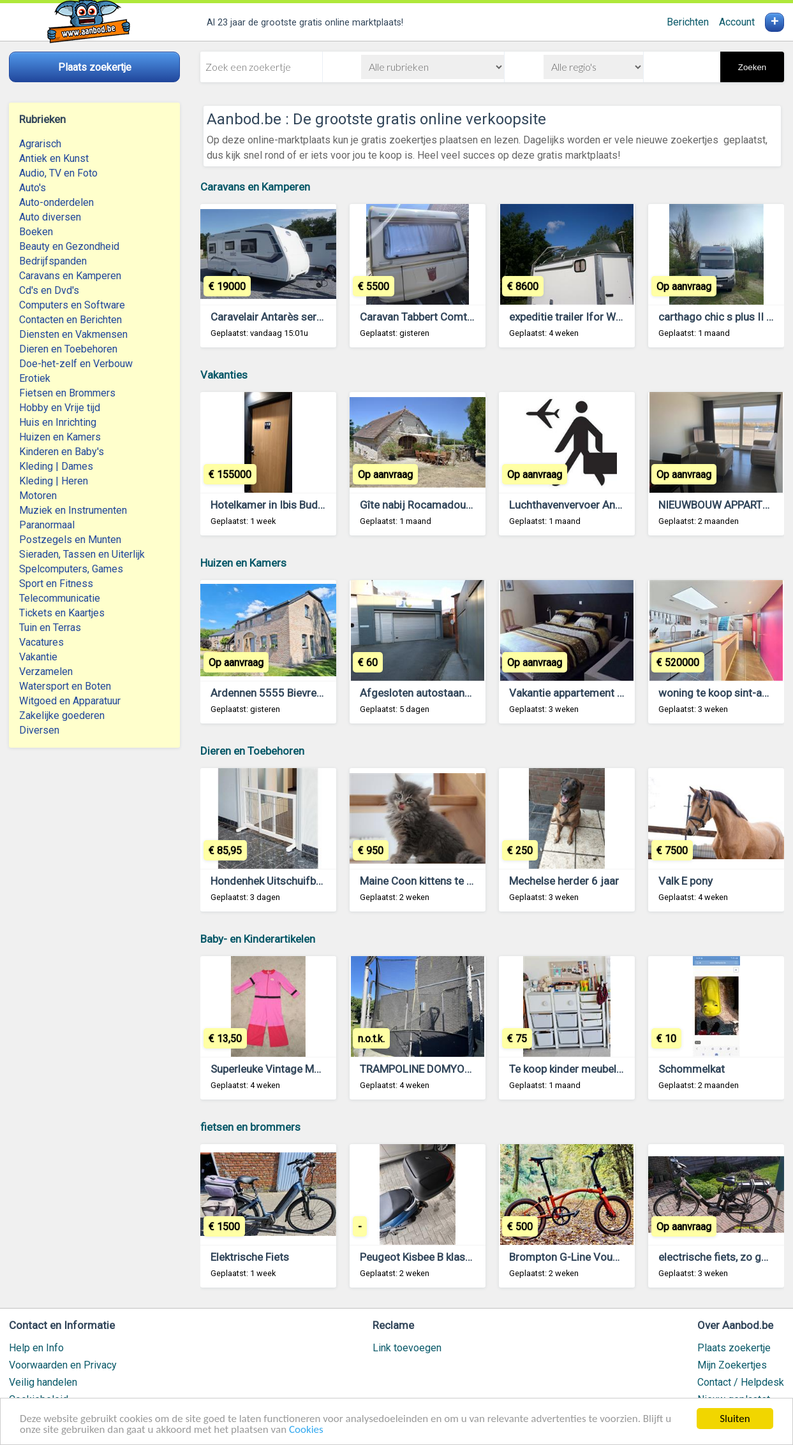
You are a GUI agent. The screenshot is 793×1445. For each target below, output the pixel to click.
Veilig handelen (43, 1382)
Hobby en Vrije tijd (59, 408)
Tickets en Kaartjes (62, 613)
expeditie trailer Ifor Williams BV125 (595, 316)
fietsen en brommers (250, 1127)
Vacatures (41, 642)
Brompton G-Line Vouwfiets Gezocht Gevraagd (622, 1257)
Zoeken (752, 67)
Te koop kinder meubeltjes (572, 1069)
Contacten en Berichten (70, 320)
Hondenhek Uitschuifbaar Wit (280, 881)
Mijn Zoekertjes (732, 1365)
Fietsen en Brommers (67, 393)
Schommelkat (691, 1069)
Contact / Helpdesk (740, 1382)
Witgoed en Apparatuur (70, 701)
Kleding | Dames (56, 466)
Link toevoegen (407, 1348)
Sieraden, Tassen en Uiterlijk (82, 554)
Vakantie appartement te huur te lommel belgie (620, 692)
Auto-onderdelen (56, 202)
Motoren (38, 496)
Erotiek (34, 378)
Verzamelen (46, 671)
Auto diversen (50, 217)
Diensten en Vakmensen (73, 334)
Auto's (32, 188)
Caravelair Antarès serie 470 (278, 316)
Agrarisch (40, 144)
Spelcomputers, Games (71, 569)
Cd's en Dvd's (49, 290)
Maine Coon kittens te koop (425, 881)
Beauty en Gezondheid (69, 246)
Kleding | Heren (53, 481)
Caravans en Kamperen (70, 276)
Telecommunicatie (59, 598)
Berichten (688, 22)
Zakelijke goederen (62, 715)
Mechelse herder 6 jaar (564, 881)
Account (737, 22)
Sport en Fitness (56, 583)
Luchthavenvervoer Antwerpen (581, 504)
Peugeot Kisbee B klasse (418, 1257)
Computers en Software (72, 305)
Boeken (36, 232)
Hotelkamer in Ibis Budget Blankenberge (306, 504)
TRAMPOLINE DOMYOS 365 (426, 1069)
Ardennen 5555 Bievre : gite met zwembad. (314, 692)
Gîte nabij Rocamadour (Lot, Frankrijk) (450, 504)
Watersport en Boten (65, 686)
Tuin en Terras (50, 627)
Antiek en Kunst (54, 158)
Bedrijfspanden (53, 261)
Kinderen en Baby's (61, 452)
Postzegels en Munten (70, 540)
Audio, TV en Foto (58, 173)
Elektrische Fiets (250, 1257)
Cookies (306, 1430)
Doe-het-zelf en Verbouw (76, 364)
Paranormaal (47, 525)
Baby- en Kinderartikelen (257, 939)
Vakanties (224, 374)
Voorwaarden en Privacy (63, 1365)
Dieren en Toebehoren (68, 349)
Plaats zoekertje (734, 1348)
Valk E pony (685, 881)
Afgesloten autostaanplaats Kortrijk (445, 692)
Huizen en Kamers (60, 437)
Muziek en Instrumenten (73, 510)
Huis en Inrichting (57, 422)
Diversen (39, 730)
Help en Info (36, 1348)
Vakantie (38, 657)
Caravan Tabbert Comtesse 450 (436, 316)
